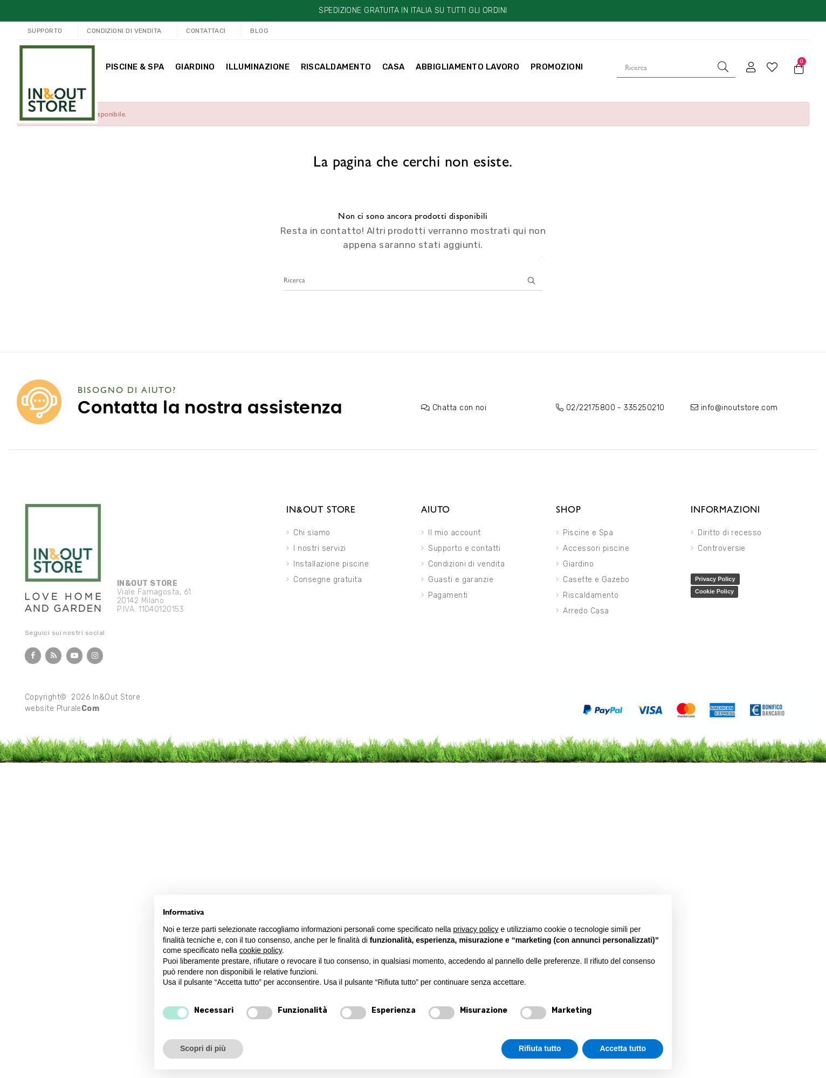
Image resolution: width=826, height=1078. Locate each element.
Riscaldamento (590, 595)
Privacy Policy (715, 579)
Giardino (578, 564)
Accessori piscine (596, 548)
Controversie (722, 548)
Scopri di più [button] (203, 1048)
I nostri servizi (319, 548)
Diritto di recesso (729, 532)
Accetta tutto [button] (623, 1048)
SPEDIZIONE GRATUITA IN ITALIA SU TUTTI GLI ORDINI (413, 10)
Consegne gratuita (327, 579)
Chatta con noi (459, 407)
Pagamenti (447, 595)
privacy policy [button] (476, 929)
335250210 (644, 407)
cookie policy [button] (260, 950)
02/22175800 (590, 407)
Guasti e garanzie (460, 579)
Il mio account (454, 532)
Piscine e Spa (588, 532)
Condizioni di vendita (466, 564)
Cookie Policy (714, 591)
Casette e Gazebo (596, 579)
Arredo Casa (586, 611)
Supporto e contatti (464, 548)
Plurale (78, 708)
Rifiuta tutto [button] (540, 1048)
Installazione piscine (331, 564)
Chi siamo (311, 532)
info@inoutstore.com (739, 407)
